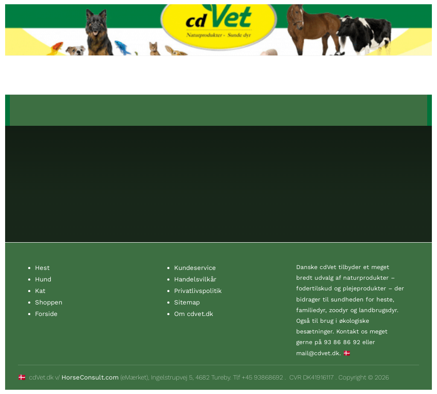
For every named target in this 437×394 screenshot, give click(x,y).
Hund (43, 279)
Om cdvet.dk (193, 314)
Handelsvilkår (195, 279)
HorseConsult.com (90, 377)
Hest (42, 268)
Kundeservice (195, 268)
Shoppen (48, 302)
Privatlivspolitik (198, 291)
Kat (40, 291)
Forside (46, 314)
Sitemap (187, 302)
